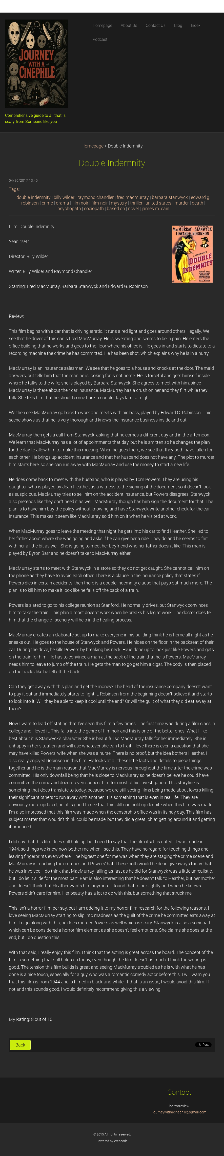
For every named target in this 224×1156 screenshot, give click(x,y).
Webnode (121, 1141)
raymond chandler (95, 197)
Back (20, 1045)
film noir (80, 203)
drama (62, 203)
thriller (136, 203)
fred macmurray (133, 197)
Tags (14, 189)
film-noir (99, 203)
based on (116, 208)
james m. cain (155, 208)
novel (133, 208)
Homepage (93, 146)
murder (181, 203)
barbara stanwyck (170, 197)
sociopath (94, 208)
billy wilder (64, 197)
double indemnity (33, 197)
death (197, 203)
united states (158, 203)
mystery (119, 203)
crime (47, 203)
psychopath (69, 208)
